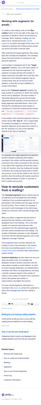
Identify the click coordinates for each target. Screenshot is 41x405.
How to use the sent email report (15, 332)
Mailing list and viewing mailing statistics (19, 314)
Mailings (7, 363)
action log (17, 288)
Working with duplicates (13, 354)
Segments (8, 367)
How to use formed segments (15, 371)
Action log (8, 376)
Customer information (12, 380)
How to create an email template (16, 358)
